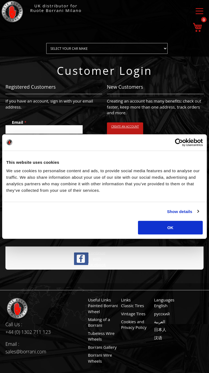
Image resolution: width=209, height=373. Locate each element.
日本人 (160, 329)
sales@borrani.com (25, 351)
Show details (179, 211)
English (161, 305)
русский (162, 313)
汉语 (158, 337)
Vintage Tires (133, 313)
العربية (159, 321)
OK (170, 227)
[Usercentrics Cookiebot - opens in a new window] (179, 142)
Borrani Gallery (102, 347)
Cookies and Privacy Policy (134, 324)
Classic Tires (132, 305)
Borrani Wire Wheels (100, 357)
